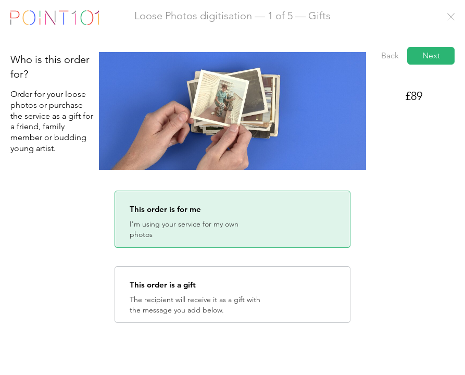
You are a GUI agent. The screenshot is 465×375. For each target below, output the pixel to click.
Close (451, 16)
